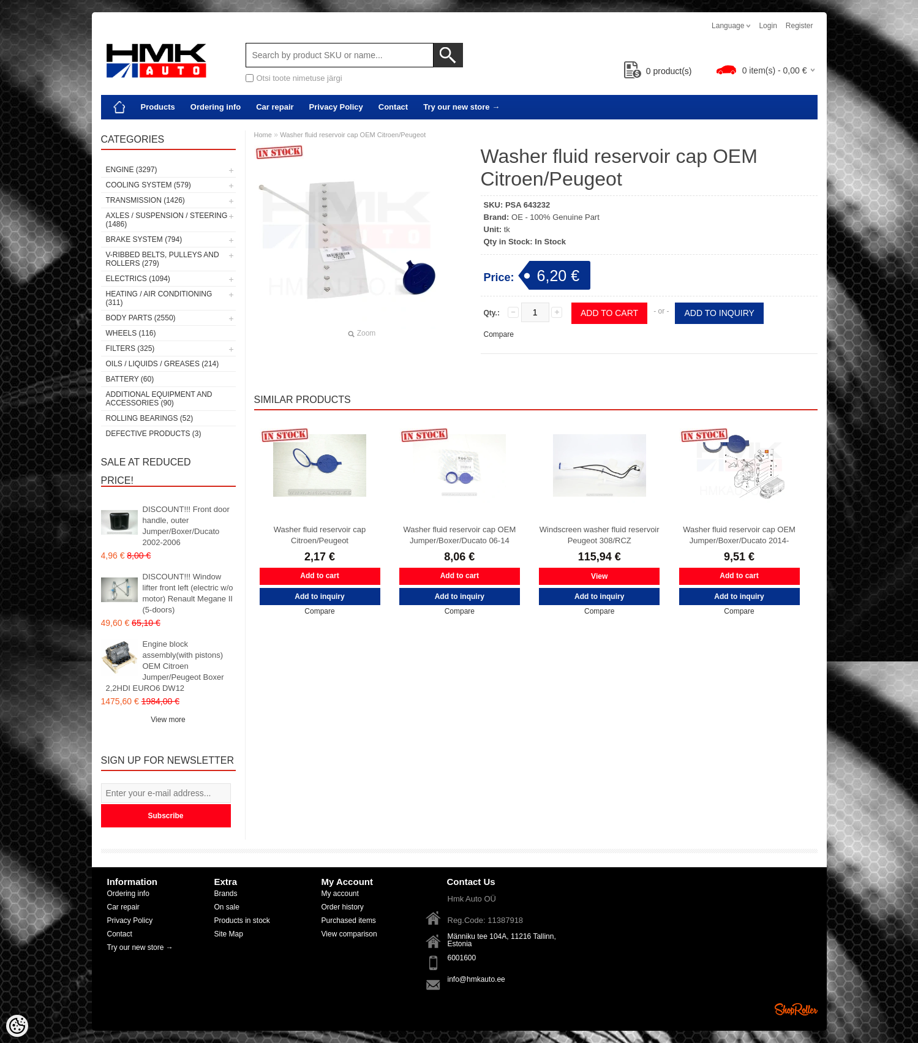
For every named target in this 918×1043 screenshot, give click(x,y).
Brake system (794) (144, 239)
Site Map (228, 934)
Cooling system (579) (148, 185)
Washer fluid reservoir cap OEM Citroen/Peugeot (353, 134)
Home (263, 134)
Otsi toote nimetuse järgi (299, 78)
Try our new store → (461, 106)
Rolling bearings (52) (150, 418)
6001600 (462, 958)
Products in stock (242, 920)
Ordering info (215, 106)
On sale (226, 907)
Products (158, 106)
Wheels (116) (131, 333)
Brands (226, 893)
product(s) (658, 71)
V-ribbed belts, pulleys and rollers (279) (162, 259)
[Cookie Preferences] (17, 1026)
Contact (393, 106)
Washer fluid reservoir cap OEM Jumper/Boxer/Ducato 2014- (739, 535)
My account (340, 893)
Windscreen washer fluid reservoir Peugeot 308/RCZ (600, 535)
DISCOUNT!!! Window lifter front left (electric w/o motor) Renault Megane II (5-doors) (188, 593)
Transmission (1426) (145, 200)
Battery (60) (130, 379)
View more (168, 719)
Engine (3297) (131, 169)
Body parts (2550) (141, 318)
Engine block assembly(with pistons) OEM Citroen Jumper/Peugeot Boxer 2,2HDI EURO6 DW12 (165, 666)
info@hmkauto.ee (476, 979)
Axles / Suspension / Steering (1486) (167, 219)
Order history (343, 907)
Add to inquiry (719, 313)
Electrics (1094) (138, 278)
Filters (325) (130, 348)
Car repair (274, 106)
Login (768, 25)
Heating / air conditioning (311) (159, 298)
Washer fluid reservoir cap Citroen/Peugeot (320, 535)
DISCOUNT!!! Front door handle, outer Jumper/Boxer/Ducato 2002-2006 (186, 526)
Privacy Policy (336, 106)
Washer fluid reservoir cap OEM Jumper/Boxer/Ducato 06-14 (459, 535)
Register (799, 25)
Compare (499, 334)
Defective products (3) (153, 433)
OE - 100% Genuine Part (555, 217)
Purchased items (349, 920)
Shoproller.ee (796, 1009)
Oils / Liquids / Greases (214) (162, 364)
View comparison (349, 934)
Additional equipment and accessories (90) (159, 398)
